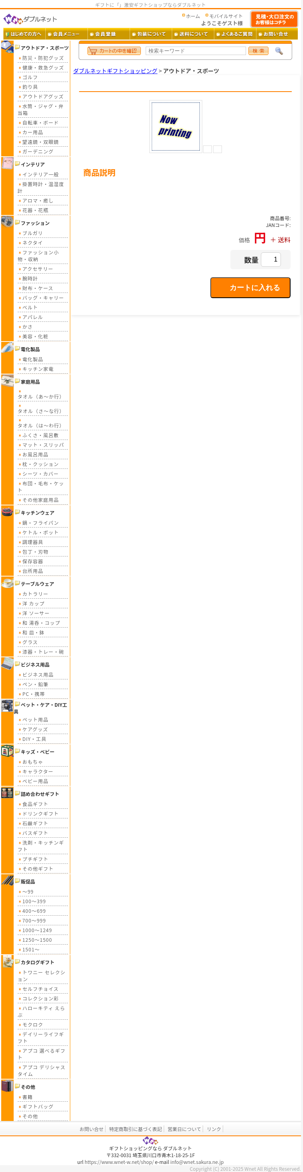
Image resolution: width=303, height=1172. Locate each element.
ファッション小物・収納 (38, 255)
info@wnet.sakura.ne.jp (197, 1161)
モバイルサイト (226, 15)
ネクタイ (30, 242)
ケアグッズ (33, 729)
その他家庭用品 (38, 499)
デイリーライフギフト (41, 1037)
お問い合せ (91, 1128)
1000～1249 (35, 930)
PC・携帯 (31, 693)
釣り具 (28, 86)
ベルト (28, 307)
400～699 (32, 910)
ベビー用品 (33, 780)
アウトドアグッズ (41, 96)
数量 (251, 259)
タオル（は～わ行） (41, 423)
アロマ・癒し (36, 200)
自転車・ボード (38, 122)
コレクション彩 (38, 998)
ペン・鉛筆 (33, 684)
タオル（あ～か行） (41, 394)
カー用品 (30, 132)
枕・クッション (38, 463)
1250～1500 (35, 939)
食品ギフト (33, 803)
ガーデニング (36, 151)
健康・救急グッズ (41, 67)
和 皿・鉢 (31, 632)
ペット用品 (33, 719)
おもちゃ (30, 761)
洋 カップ (31, 603)
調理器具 (30, 541)
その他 (28, 1116)
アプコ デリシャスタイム (42, 1070)
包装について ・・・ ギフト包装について (151, 34)
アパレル (30, 316)
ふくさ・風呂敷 (38, 435)
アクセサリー (35, 268)
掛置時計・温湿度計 (41, 187)
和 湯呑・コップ (39, 622)
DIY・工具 (32, 738)
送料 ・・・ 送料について (193, 34)
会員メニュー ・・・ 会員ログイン (66, 34)
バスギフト (33, 832)
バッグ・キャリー (41, 297)
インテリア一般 (38, 174)
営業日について (184, 1128)
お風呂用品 (33, 454)
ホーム (193, 15)
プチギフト (33, 858)
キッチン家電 (36, 368)
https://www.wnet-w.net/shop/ (119, 1161)
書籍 (25, 1096)
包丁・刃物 (33, 551)
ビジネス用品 (36, 674)
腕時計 (28, 278)
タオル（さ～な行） (41, 408)
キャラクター (36, 771)
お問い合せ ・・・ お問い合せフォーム (277, 34)
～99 (26, 891)
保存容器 (30, 561)
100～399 (32, 901)
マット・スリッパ (41, 444)
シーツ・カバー (38, 473)
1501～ (29, 949)
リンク (214, 1128)
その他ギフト (36, 868)
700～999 (32, 920)
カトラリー (33, 593)
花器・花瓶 (33, 210)
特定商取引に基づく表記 (135, 1128)
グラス (28, 641)
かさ (25, 326)
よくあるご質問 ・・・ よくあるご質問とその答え (235, 34)
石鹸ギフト (33, 823)
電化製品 (30, 359)
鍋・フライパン (38, 522)
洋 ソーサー (34, 613)
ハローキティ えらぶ (41, 1011)
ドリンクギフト (38, 813)
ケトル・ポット (38, 532)
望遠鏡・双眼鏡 (38, 141)
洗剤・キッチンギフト (41, 846)
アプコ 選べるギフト (42, 1054)
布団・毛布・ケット (41, 486)
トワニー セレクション (42, 975)
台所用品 (30, 570)
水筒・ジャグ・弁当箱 (41, 109)
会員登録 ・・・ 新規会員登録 (108, 34)
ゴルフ (28, 77)
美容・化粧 (33, 336)
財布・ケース (35, 287)
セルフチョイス (38, 988)
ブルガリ (30, 232)
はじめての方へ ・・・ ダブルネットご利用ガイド (24, 34)
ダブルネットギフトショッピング (115, 71)
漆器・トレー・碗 (41, 651)
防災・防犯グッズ (41, 57)
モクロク (30, 1024)
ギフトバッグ (36, 1106)
